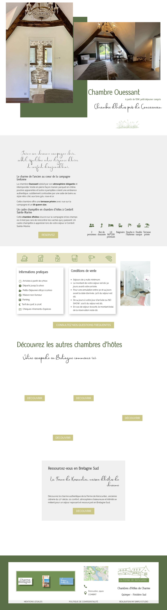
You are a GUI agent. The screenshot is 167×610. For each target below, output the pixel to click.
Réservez (48, 235)
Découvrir (34, 398)
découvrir (83, 511)
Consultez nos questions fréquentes (83, 325)
